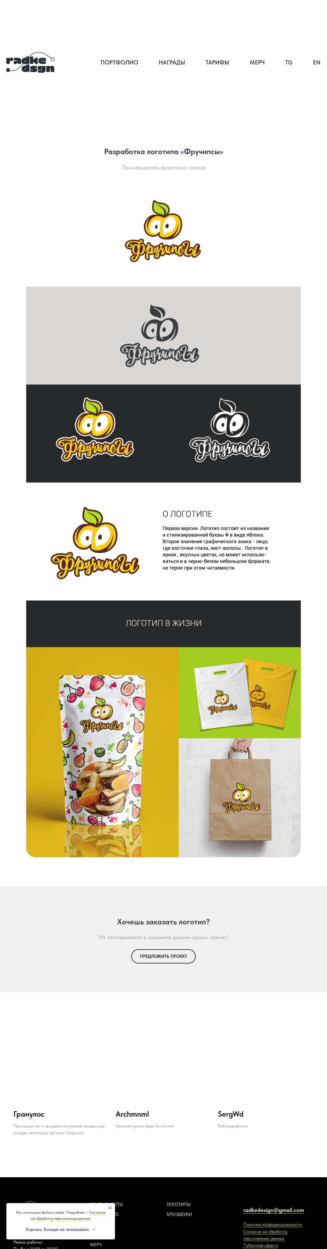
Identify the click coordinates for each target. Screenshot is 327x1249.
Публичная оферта (260, 1245)
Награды (172, 62)
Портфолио (119, 62)
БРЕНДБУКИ (179, 1214)
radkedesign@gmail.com (273, 1210)
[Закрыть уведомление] (110, 1208)
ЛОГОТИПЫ (179, 1204)
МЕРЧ (96, 1244)
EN (317, 62)
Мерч (257, 62)
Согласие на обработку (265, 1231)
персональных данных (263, 1238)
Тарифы (217, 62)
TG (289, 62)
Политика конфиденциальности (272, 1224)
